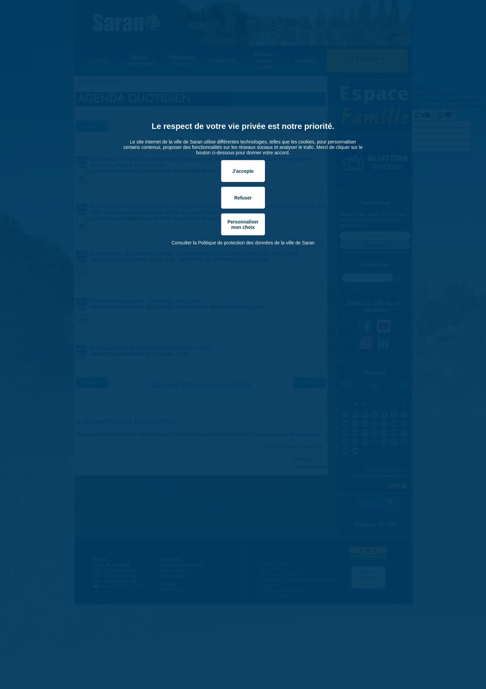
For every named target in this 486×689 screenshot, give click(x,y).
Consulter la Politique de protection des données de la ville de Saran (243, 242)
